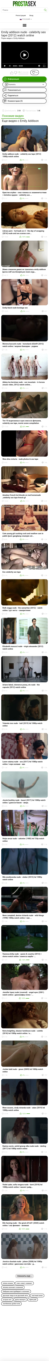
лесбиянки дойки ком (11, 1304)
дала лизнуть (20, 1300)
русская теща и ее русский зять (15, 1295)
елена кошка (8, 1283)
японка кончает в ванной (13, 1287)
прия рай (32, 1300)
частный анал (37, 1295)
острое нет (7, 1300)
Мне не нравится (15, 72)
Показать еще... (24, 1276)
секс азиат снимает (24, 1283)
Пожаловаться (14, 90)
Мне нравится (11, 72)
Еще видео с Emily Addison (20, 121)
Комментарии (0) (15, 101)
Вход (31, 15)
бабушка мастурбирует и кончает (16, 1291)
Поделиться (13, 95)
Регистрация (21, 15)
